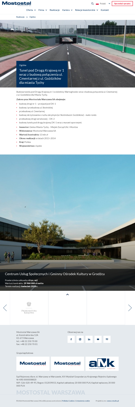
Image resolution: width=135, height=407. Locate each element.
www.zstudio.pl (113, 401)
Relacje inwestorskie (85, 10)
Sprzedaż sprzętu (122, 3)
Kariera (66, 10)
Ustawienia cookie (83, 401)
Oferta (29, 10)
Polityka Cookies (68, 401)
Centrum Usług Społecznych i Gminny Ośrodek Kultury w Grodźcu (55, 274)
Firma (41, 10)
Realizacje (55, 10)
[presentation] (5, 308)
